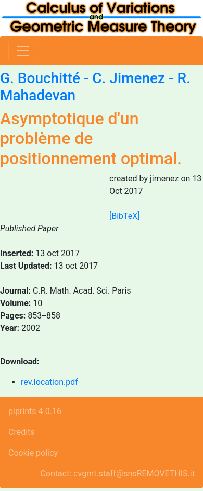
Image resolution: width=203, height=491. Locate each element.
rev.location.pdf (49, 382)
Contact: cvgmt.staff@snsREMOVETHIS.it (117, 474)
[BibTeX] (124, 216)
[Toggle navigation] (22, 51)
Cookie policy (33, 453)
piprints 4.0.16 (34, 411)
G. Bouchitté (40, 78)
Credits (21, 432)
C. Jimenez (128, 78)
